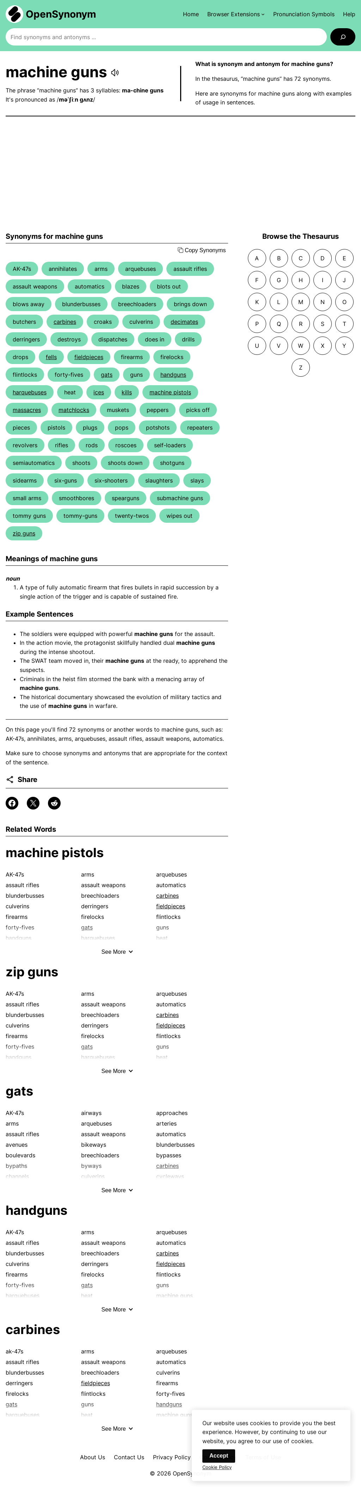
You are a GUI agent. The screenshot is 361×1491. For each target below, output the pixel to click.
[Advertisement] (180, 174)
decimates (184, 321)
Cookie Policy (217, 1473)
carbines (65, 321)
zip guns (24, 533)
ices (98, 392)
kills (127, 392)
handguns (173, 374)
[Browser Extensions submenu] (236, 14)
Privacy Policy (172, 1457)
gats (106, 374)
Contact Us (129, 1457)
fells (51, 356)
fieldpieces (88, 356)
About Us (92, 1457)
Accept (218, 1462)
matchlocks (74, 409)
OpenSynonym (61, 14)
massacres (27, 409)
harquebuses (30, 392)
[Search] (342, 37)
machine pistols (170, 392)
